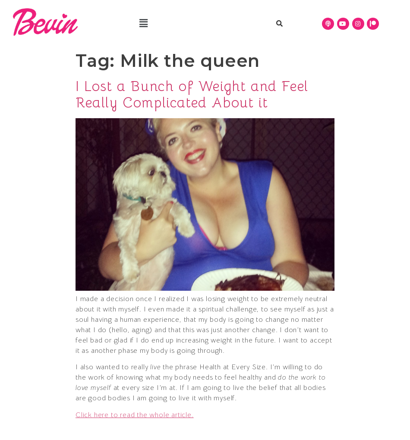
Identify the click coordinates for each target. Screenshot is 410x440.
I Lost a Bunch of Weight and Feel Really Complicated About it (192, 94)
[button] (143, 23)
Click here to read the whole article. (135, 415)
